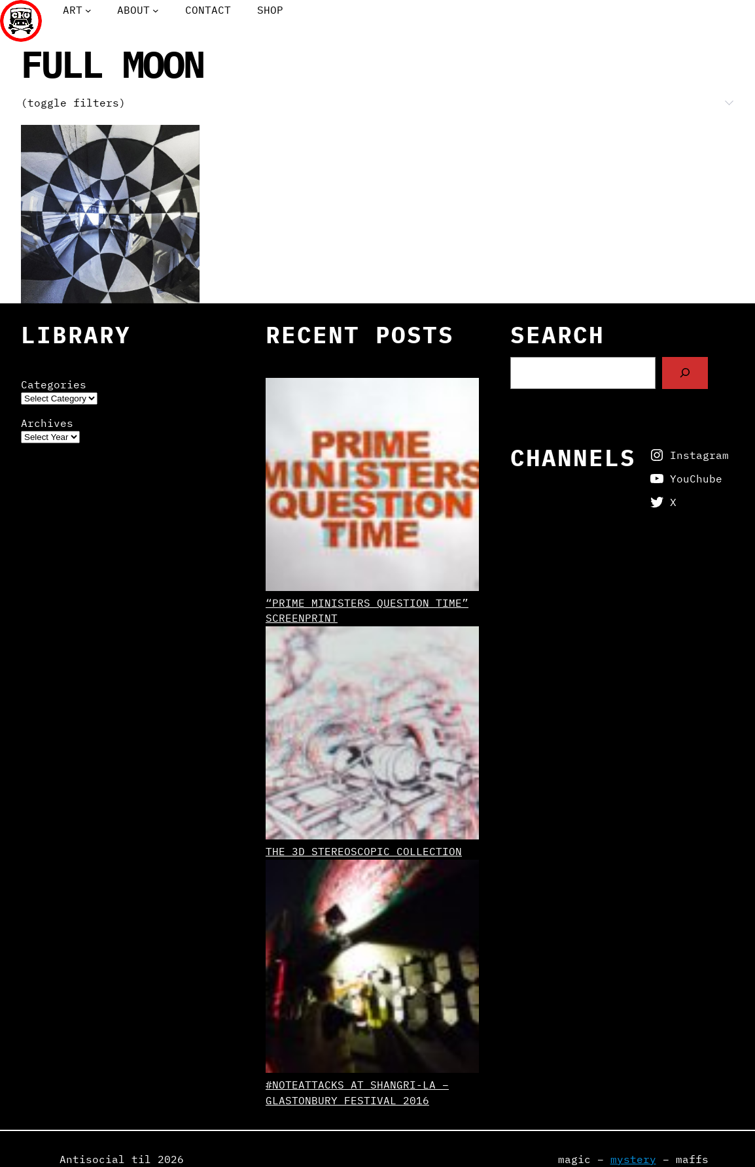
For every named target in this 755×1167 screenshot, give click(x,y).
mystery (633, 1159)
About (133, 9)
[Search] (685, 373)
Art (72, 9)
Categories (53, 384)
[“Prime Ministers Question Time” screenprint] (372, 487)
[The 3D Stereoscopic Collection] (372, 735)
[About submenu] (155, 10)
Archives (47, 423)
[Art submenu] (88, 10)
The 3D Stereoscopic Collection (364, 851)
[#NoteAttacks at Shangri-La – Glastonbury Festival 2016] (372, 968)
